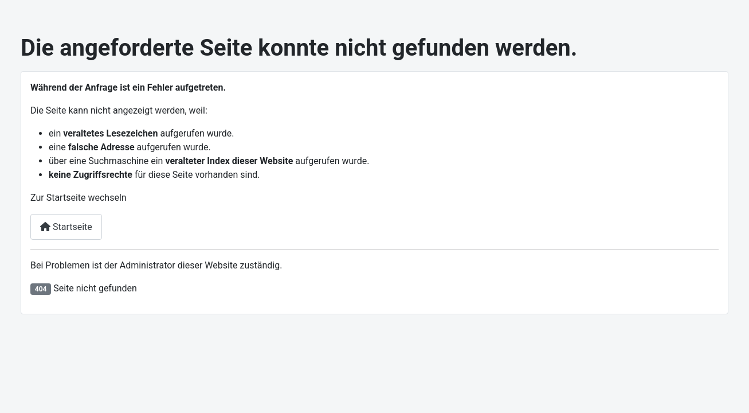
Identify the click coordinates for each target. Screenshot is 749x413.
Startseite (66, 226)
